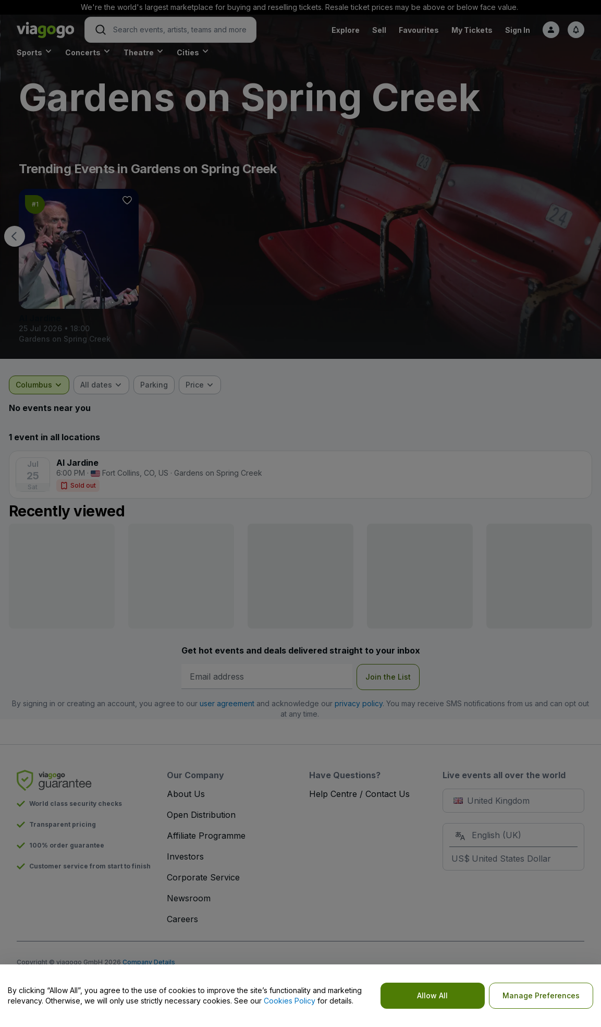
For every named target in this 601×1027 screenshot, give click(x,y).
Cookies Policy (289, 1000)
